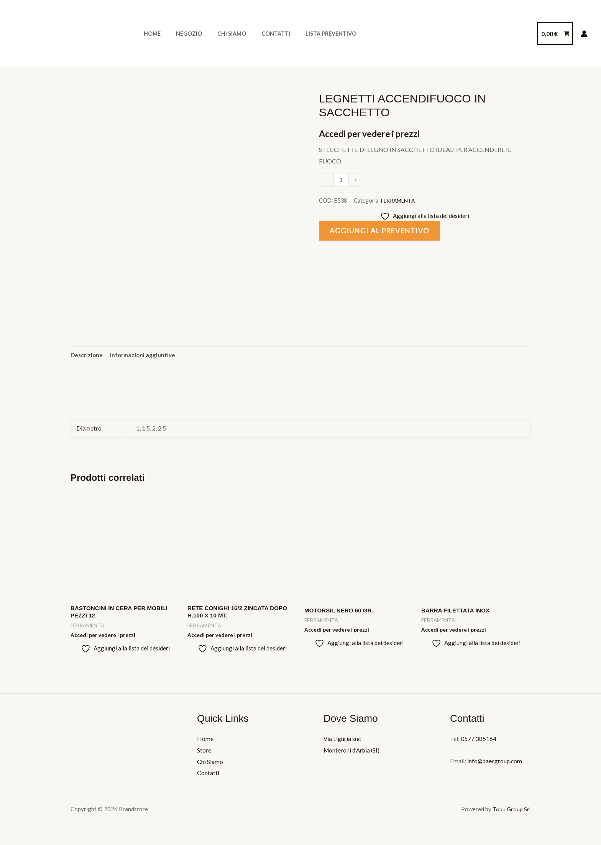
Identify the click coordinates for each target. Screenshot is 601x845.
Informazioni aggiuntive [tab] (145, 355)
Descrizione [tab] (87, 355)
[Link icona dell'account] (584, 33)
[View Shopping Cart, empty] (555, 33)
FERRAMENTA (399, 200)
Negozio (182, 33)
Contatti (260, 33)
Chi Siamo (221, 33)
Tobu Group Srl (511, 811)
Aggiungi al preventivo (382, 231)
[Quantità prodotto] (341, 179)
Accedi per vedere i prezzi (372, 133)
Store (204, 752)
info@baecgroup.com (495, 763)
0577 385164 (478, 741)
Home (149, 33)
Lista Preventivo (311, 33)
